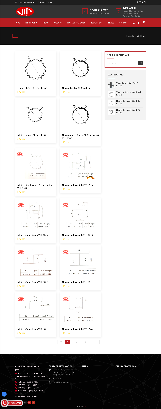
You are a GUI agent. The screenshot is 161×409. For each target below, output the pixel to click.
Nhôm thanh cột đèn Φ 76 (31, 135)
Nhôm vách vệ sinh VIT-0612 (32, 282)
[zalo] (4, 394)
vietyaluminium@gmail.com (63, 382)
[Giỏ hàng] (143, 23)
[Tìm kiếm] (134, 23)
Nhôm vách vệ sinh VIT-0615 (77, 185)
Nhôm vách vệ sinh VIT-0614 (32, 235)
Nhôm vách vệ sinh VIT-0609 (77, 329)
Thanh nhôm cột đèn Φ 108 (32, 88)
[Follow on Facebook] (137, 2)
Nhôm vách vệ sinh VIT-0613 (77, 235)
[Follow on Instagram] (140, 2)
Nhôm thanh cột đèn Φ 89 (76, 88)
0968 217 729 (57, 378)
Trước (61, 342)
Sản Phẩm (141, 36)
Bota (84, 406)
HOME (17, 23)
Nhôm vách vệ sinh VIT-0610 (32, 329)
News (45, 23)
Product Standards (76, 23)
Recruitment (96, 23)
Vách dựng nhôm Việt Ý (127, 83)
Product (58, 23)
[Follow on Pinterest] (29, 402)
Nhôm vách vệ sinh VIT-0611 (77, 282)
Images (111, 23)
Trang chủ (130, 36)
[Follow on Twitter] (142, 2)
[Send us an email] (145, 2)
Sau (91, 342)
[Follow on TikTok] (25, 402)
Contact (123, 23)
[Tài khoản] (139, 23)
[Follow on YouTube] (33, 402)
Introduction (31, 23)
